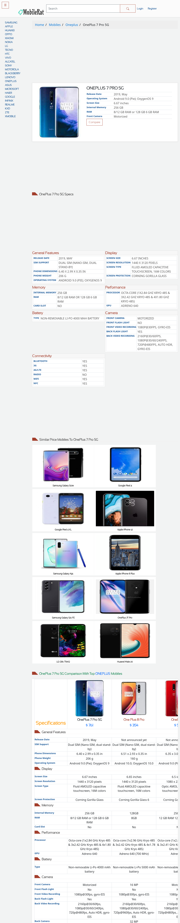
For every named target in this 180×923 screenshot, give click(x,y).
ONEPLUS (10, 81)
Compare (94, 122)
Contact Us (109, 895)
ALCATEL (10, 61)
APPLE (9, 26)
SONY (8, 65)
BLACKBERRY (12, 73)
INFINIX (9, 100)
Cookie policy (108, 902)
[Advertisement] (105, 57)
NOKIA (9, 42)
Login (140, 8)
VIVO (8, 57)
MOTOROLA (12, 69)
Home (39, 25)
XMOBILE (10, 116)
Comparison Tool (71, 866)
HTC (7, 53)
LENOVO (10, 77)
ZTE (7, 112)
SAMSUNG (11, 22)
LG (6, 46)
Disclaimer (109, 888)
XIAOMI (9, 38)
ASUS (8, 85)
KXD (7, 108)
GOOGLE (10, 96)
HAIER (8, 92)
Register (152, 8)
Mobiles (55, 25)
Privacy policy (109, 869)
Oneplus (72, 25)
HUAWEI (10, 30)
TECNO (9, 49)
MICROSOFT (12, 89)
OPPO (8, 34)
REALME (10, 104)
